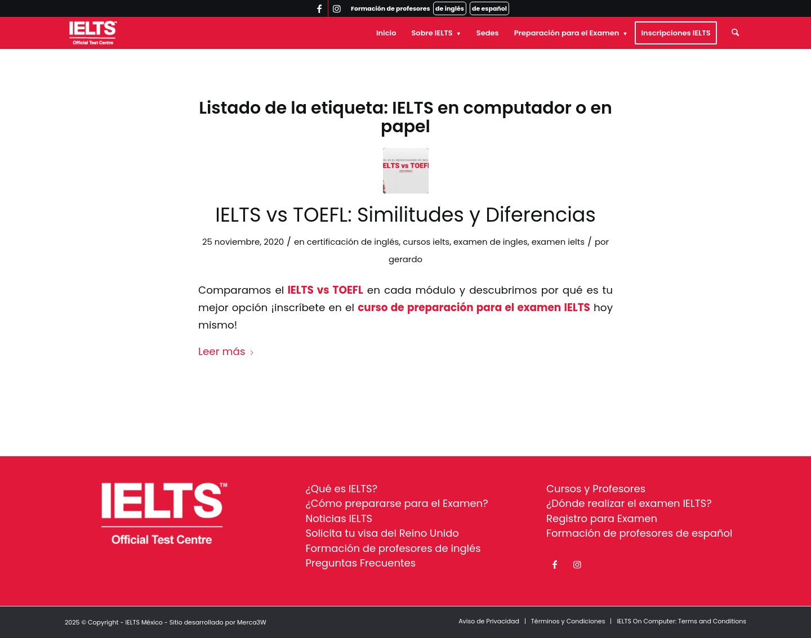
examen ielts (558, 242)
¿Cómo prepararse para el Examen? (397, 503)
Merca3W (251, 622)
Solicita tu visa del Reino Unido (382, 533)
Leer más (226, 351)
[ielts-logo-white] (93, 32)
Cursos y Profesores (595, 489)
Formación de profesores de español (639, 533)
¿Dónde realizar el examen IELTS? (629, 503)
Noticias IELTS (339, 518)
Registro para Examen (601, 518)
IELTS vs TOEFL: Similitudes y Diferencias (405, 214)
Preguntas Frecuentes (361, 563)
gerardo (405, 259)
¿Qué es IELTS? (342, 489)
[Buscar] (735, 32)
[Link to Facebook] (319, 8)
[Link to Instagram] (336, 8)
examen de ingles (490, 242)
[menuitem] (386, 32)
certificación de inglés (353, 242)
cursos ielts (426, 242)
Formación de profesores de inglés (393, 548)
